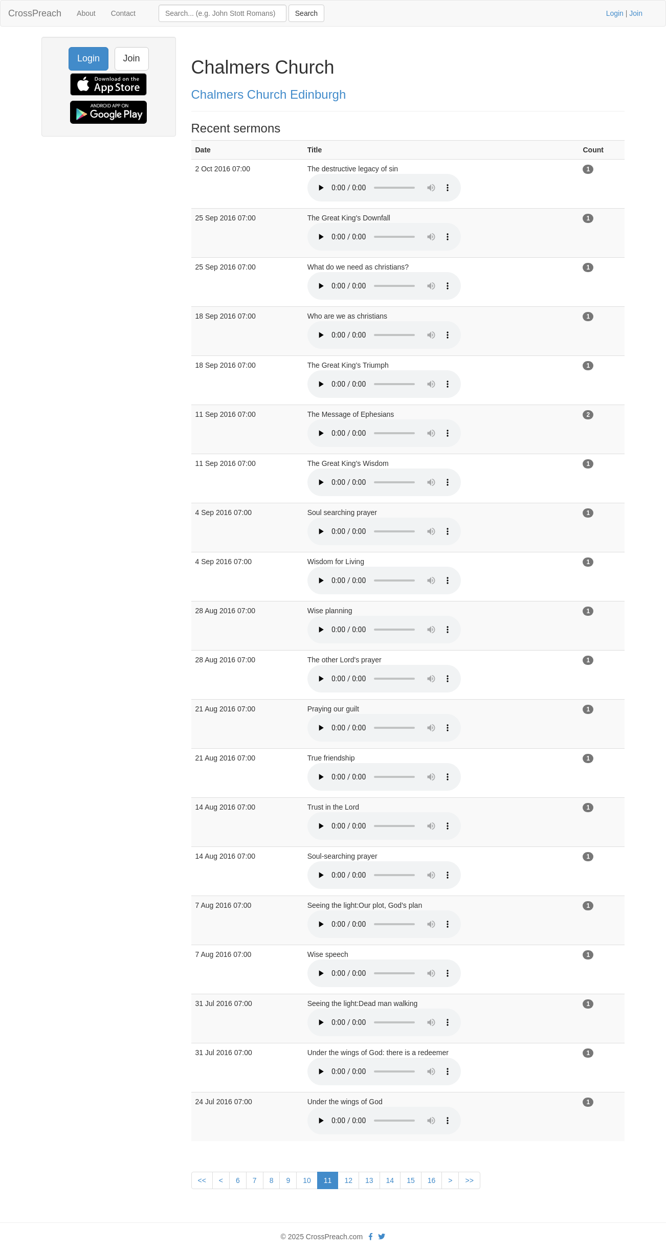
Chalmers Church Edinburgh (268, 94)
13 (369, 1180)
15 (411, 1180)
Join (635, 13)
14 (390, 1180)
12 (348, 1180)
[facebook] (370, 1237)
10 (307, 1180)
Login (615, 13)
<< (202, 1180)
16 (432, 1180)
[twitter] (381, 1237)
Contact (123, 13)
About (86, 13)
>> (469, 1180)
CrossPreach (34, 13)
